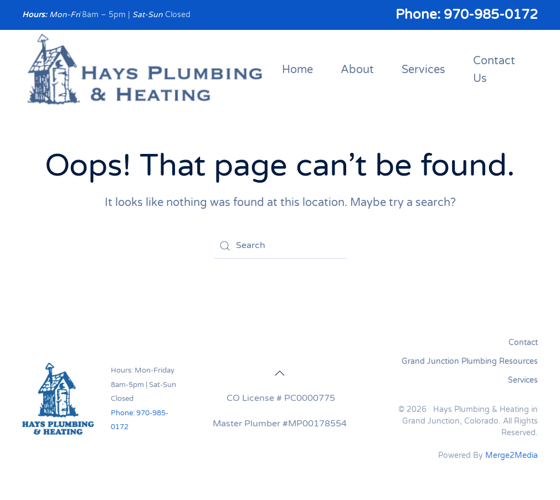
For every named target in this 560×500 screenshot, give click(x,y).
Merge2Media (511, 455)
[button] (279, 373)
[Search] (280, 246)
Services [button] (423, 69)
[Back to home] (145, 70)
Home (297, 69)
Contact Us (494, 69)
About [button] (357, 69)
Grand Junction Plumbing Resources (470, 361)
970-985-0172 (491, 15)
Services (523, 380)
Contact (523, 342)
